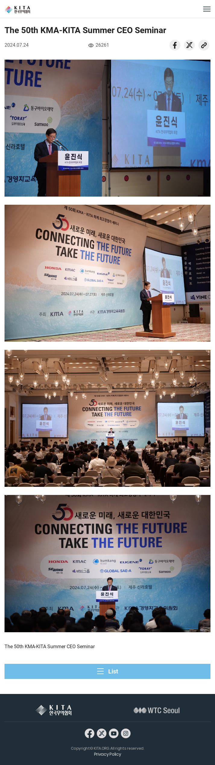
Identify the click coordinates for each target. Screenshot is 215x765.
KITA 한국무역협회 (53, 710)
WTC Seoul (156, 710)
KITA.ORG (17, 9)
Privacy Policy (107, 754)
